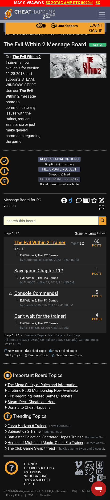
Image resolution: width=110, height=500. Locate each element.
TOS (31, 495)
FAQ (74, 491)
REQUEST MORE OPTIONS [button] (59, 159)
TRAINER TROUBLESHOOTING (39, 466)
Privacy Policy (14, 495)
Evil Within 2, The (31, 255)
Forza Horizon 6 (59, 426)
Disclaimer (88, 491)
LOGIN (95, 25)
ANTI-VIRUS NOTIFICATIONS (35, 474)
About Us (45, 495)
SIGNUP (95, 31)
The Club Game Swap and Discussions (83, 448)
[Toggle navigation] (102, 14)
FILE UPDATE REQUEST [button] (59, 169)
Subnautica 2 (53, 431)
